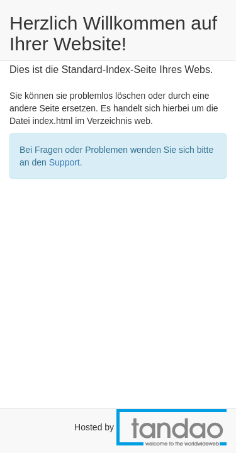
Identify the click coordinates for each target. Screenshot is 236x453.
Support (64, 162)
